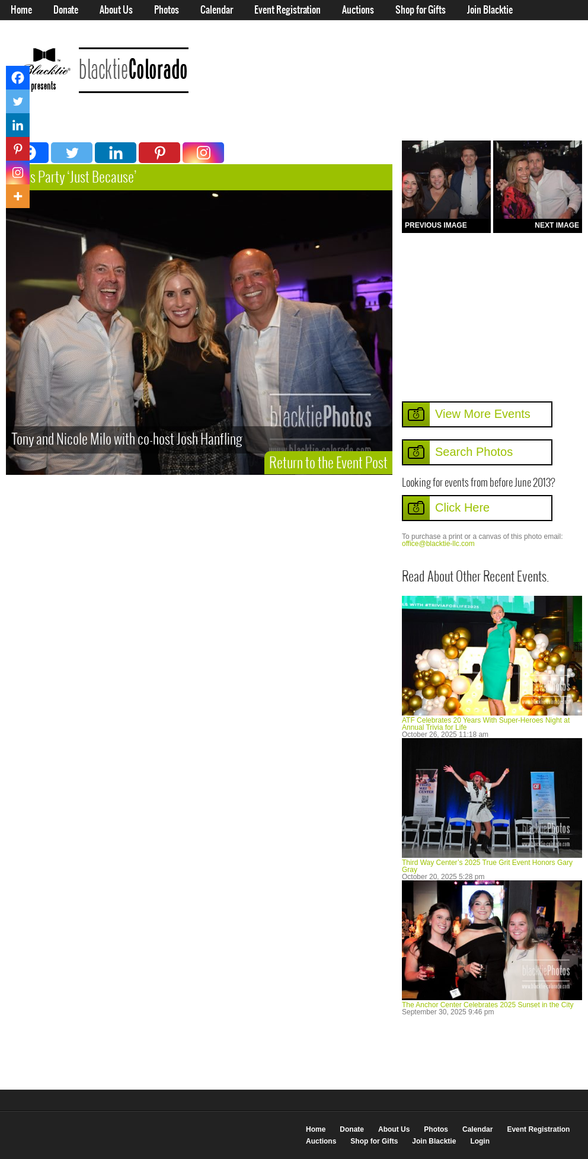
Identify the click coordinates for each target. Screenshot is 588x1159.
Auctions (358, 10)
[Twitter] (71, 152)
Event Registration (287, 10)
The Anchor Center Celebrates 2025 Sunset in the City (488, 1005)
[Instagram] (203, 152)
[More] (18, 196)
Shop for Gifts (420, 10)
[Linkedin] (115, 152)
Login (20, 30)
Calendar (216, 10)
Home (21, 10)
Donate (65, 10)
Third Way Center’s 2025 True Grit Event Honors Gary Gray (487, 866)
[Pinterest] (159, 152)
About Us (116, 10)
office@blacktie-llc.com (438, 543)
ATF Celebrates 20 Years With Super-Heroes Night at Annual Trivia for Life (486, 724)
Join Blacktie (490, 10)
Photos (166, 10)
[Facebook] (18, 78)
